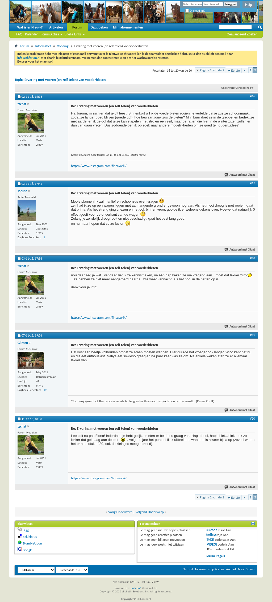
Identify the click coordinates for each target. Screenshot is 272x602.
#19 (252, 335)
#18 (252, 258)
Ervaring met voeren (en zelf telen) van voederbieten (65, 79)
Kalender (31, 34)
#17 (252, 183)
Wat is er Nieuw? (30, 27)
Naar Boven (246, 569)
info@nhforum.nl (28, 58)
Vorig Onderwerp (120, 512)
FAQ (19, 34)
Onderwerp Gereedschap (236, 87)
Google (27, 550)
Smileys (211, 535)
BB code (211, 530)
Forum (77, 27)
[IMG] (210, 540)
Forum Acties (49, 34)
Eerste (233, 70)
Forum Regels (215, 556)
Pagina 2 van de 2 (212, 70)
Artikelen (56, 27)
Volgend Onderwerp (150, 512)
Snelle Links (73, 34)
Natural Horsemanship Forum (203, 569)
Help (248, 5)
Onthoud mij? (195, 10)
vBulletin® (135, 588)
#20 (252, 418)
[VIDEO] (211, 544)
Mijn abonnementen (128, 27)
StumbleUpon (32, 543)
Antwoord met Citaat (240, 175)
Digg (26, 530)
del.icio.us (30, 537)
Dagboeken (99, 27)
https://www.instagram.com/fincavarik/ (99, 166)
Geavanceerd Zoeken (242, 34)
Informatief (43, 46)
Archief (231, 569)
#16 (252, 96)
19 (45, 390)
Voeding (63, 46)
